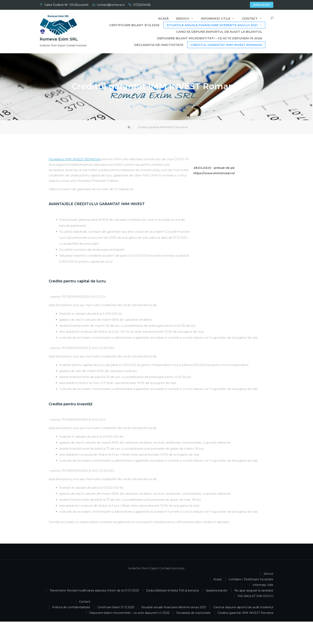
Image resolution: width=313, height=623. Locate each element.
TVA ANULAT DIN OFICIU (255, 597)
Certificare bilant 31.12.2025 (134, 25)
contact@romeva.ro (111, 5)
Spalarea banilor (217, 592)
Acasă (226, 5)
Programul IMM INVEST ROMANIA (74, 160)
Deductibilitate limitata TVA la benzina (172, 592)
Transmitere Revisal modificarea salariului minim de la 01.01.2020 (94, 592)
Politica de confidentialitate (71, 608)
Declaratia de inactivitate (158, 45)
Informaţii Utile (238, 5)
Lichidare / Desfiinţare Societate (251, 580)
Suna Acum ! (261, 4)
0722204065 (142, 5)
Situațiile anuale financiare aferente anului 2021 (212, 25)
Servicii (232, 5)
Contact (244, 5)
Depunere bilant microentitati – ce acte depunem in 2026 (209, 38)
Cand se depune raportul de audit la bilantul (219, 32)
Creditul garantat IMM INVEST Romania (226, 45)
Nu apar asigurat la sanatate (254, 592)
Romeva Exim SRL (59, 39)
